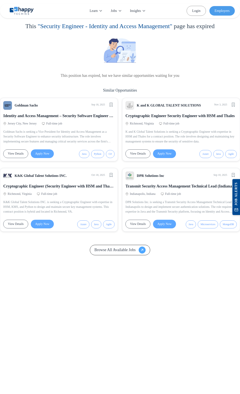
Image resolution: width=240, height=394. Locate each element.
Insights (137, 11)
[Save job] (109, 105)
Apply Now (43, 155)
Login (196, 11)
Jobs (116, 11)
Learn (96, 11)
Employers (222, 11)
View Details (17, 155)
